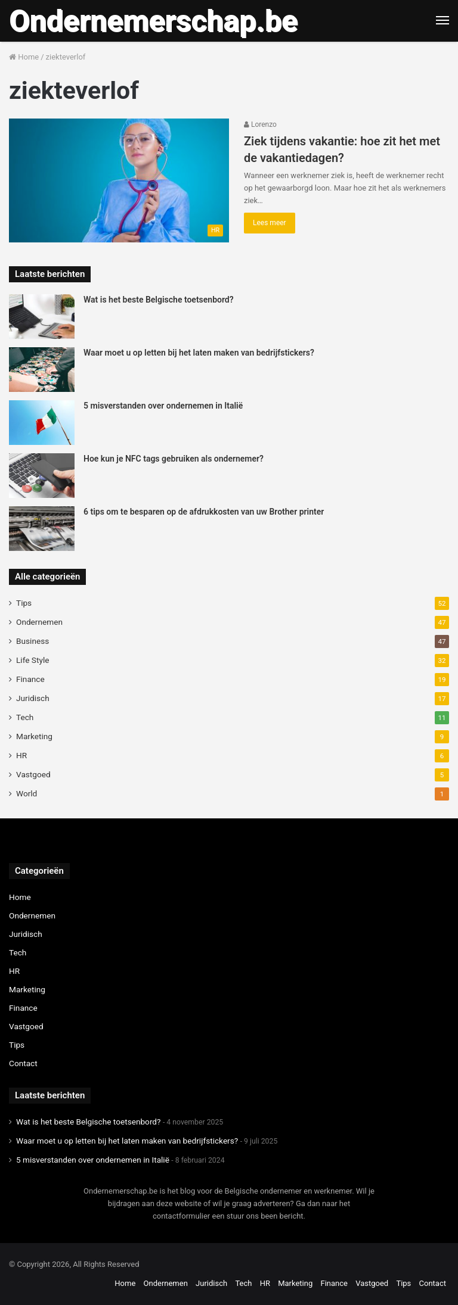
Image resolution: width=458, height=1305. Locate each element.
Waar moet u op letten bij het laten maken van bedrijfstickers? (198, 352)
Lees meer (269, 223)
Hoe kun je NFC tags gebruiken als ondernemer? (173, 458)
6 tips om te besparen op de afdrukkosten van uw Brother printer (203, 511)
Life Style (32, 660)
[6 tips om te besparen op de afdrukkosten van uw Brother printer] (42, 528)
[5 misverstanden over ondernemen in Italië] (42, 422)
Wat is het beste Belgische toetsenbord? (158, 299)
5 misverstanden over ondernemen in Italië (163, 405)
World (26, 793)
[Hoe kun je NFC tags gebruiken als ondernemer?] (42, 475)
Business (32, 641)
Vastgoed (33, 774)
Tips (24, 603)
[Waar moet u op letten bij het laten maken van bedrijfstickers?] (42, 369)
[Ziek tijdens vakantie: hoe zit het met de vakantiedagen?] (119, 180)
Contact (23, 1063)
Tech (24, 717)
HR (21, 755)
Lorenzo (260, 124)
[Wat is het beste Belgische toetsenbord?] (42, 316)
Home (24, 56)
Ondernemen (39, 622)
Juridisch (32, 698)
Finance (30, 679)
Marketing (34, 736)
